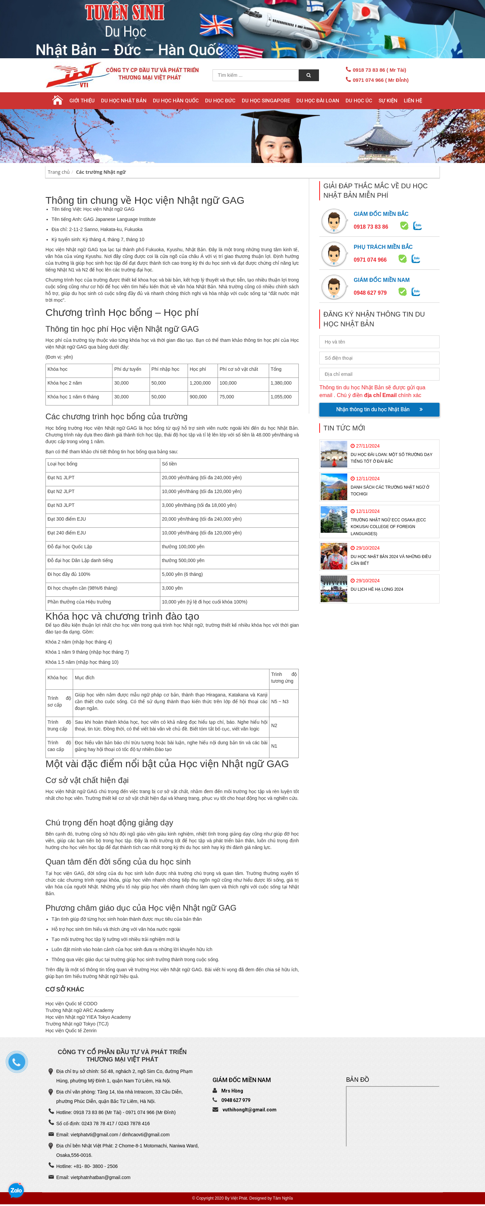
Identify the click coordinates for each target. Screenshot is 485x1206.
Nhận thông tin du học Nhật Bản (379, 409)
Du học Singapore (266, 101)
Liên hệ (413, 101)
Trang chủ (59, 172)
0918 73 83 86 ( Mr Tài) (379, 70)
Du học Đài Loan (317, 101)
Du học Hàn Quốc (176, 101)
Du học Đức (220, 101)
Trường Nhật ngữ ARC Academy (79, 1010)
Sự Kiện (388, 101)
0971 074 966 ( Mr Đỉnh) (381, 80)
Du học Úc (359, 101)
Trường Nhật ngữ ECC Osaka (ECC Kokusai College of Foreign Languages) (388, 527)
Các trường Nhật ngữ (101, 172)
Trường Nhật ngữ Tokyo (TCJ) (77, 1023)
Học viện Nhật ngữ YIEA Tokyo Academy (88, 1017)
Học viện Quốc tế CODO (71, 1003)
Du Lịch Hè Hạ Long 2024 (377, 589)
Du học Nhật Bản (124, 101)
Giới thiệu (82, 101)
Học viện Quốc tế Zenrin (71, 1030)
